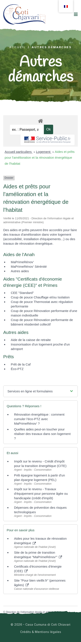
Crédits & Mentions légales (40, 632)
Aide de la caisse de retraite (31, 340)
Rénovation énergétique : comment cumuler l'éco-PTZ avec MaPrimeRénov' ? (39, 419)
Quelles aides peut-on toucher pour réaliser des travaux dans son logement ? (42, 433)
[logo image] (24, 14)
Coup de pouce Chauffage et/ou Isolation (40, 297)
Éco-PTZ (17, 369)
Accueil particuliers (19, 152)
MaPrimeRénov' (22, 262)
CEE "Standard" (22, 293)
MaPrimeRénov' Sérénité (29, 266)
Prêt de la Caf (21, 364)
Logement (43, 152)
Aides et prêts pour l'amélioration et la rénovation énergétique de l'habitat (40, 157)
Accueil (17, 47)
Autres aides (20, 271)
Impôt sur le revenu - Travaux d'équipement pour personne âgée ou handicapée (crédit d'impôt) (41, 493)
